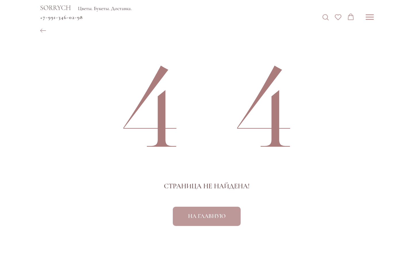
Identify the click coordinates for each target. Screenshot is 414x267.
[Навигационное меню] (370, 17)
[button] (325, 16)
